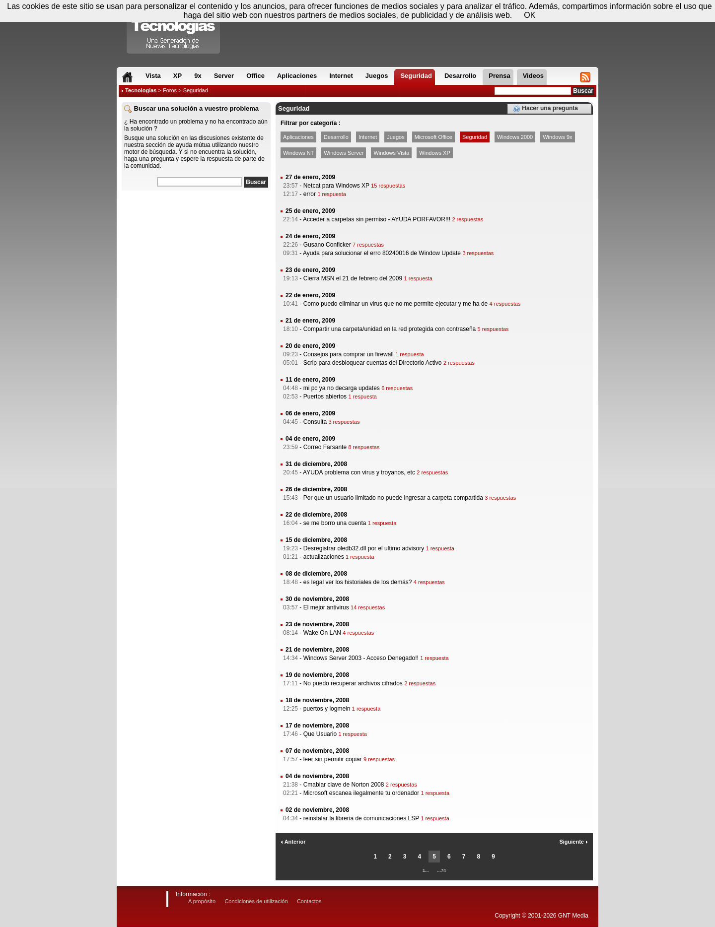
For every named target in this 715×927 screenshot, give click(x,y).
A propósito (201, 901)
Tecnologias (140, 90)
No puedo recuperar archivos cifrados (353, 683)
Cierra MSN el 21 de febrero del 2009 (352, 278)
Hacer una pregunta (545, 109)
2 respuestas (467, 219)
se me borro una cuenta (334, 523)
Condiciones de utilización (255, 901)
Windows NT (298, 153)
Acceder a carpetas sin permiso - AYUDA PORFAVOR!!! (376, 219)
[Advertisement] (196, 258)
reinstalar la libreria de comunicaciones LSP (361, 818)
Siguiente (573, 842)
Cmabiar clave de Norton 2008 (343, 784)
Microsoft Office (433, 137)
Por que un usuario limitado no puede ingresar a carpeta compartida (393, 497)
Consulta (315, 421)
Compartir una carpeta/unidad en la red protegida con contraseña (389, 329)
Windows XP (434, 153)
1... (426, 870)
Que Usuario (320, 733)
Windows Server (343, 153)
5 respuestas (493, 329)
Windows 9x (557, 137)
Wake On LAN (322, 632)
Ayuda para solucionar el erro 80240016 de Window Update (382, 253)
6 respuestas (397, 388)
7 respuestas (368, 245)
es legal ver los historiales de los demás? (357, 582)
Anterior (293, 842)
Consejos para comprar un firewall (348, 354)
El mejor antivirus (326, 607)
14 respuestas (368, 607)
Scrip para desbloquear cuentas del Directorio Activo (372, 362)
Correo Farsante (325, 447)
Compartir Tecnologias (174, 29)
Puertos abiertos (325, 396)
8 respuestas (363, 447)
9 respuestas (379, 759)
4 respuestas (505, 304)
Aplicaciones (298, 137)
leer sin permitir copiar (332, 759)
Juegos (395, 137)
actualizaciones (323, 556)
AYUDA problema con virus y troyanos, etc (359, 472)
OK (529, 15)
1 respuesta (331, 194)
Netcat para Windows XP (336, 185)
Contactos (309, 901)
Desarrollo (336, 137)
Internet (367, 137)
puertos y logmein (327, 708)
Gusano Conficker (327, 244)
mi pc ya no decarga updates (341, 388)
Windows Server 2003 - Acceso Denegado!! (361, 658)
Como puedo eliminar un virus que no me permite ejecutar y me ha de (395, 303)
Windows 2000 (515, 137)
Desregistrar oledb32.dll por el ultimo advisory (363, 548)
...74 (441, 870)
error (309, 194)
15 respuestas (388, 186)
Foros (170, 90)
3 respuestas (478, 253)
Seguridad (474, 137)
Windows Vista (391, 153)
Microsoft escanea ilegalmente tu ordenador (361, 793)
